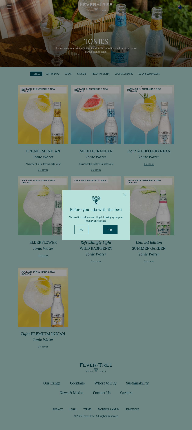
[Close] (124, 194)
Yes (110, 229)
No (81, 229)
